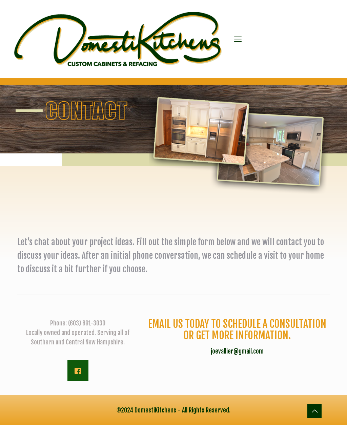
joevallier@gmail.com (237, 351)
